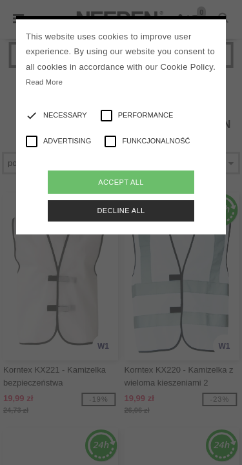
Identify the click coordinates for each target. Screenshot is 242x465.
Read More (44, 82)
